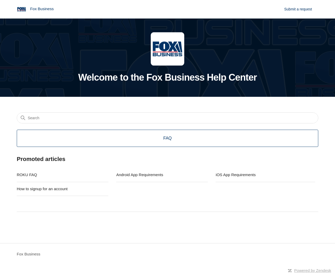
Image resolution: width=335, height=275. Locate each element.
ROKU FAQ (27, 174)
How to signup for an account (42, 189)
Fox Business (28, 254)
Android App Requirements (139, 174)
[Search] (167, 118)
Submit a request (298, 9)
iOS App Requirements (236, 174)
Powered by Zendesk (312, 270)
